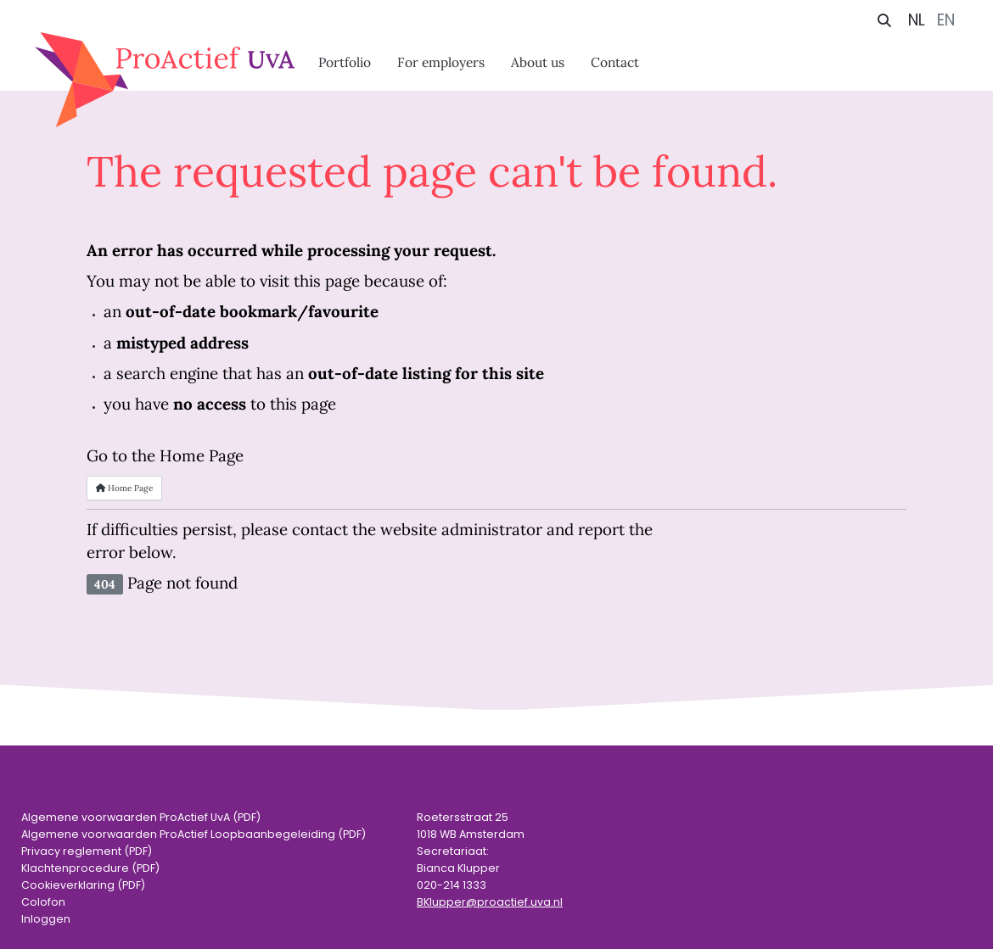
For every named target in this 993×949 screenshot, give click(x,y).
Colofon (43, 902)
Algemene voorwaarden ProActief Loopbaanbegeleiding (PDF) (193, 834)
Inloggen (45, 919)
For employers (441, 61)
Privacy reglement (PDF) (86, 851)
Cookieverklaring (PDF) (83, 885)
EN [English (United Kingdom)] (946, 19)
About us (537, 61)
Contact (615, 61)
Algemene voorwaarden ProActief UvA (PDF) (141, 817)
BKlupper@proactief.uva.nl (490, 902)
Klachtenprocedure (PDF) (90, 868)
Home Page (124, 488)
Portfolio (344, 61)
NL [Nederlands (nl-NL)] (916, 19)
